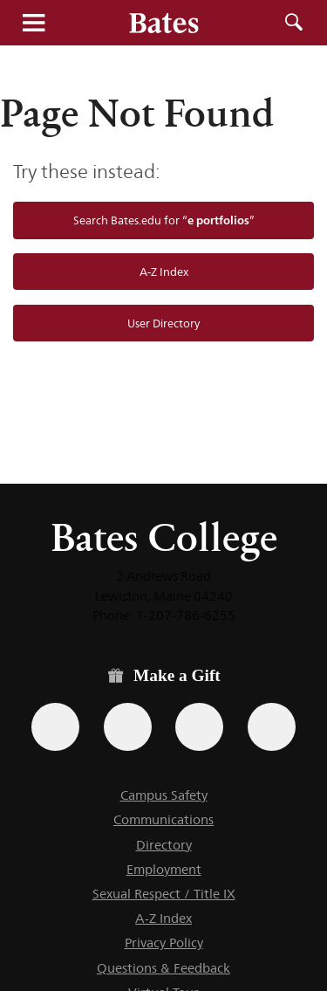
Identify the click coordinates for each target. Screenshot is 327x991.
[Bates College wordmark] (164, 22)
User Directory (163, 323)
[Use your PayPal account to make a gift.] (199, 727)
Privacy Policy (164, 942)
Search (294, 22)
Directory (164, 844)
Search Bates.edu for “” (164, 220)
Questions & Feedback (163, 967)
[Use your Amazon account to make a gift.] (128, 727)
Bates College (164, 537)
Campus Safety (164, 795)
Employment (163, 869)
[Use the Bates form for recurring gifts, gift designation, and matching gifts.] (55, 727)
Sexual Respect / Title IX (163, 893)
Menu (33, 22)
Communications (163, 819)
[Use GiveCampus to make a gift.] (272, 727)
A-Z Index (164, 272)
